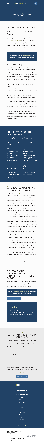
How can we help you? (11, 358)
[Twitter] (23, 425)
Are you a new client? (11, 354)
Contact (22, 419)
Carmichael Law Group (16, 40)
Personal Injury (22, 412)
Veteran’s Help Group (18, 193)
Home (22, 405)
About (22, 407)
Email (24, 350)
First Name (9, 346)
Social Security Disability (22, 410)
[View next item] (17, 324)
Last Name (25, 346)
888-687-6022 (22, 391)
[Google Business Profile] (18, 425)
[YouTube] (25, 425)
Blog (22, 417)
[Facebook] (20, 425)
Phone (8, 350)
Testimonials (22, 414)
